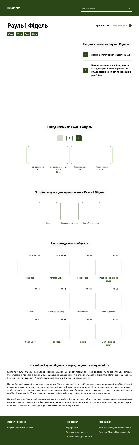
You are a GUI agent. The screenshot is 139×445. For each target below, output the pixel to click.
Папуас (30, 311)
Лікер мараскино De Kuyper (58, 168)
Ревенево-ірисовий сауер (108, 279)
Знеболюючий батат (108, 343)
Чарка (48, 223)
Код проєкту (72, 427)
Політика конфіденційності (79, 436)
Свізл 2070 (30, 342)
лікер (19, 34)
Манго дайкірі (108, 311)
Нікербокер (82, 278)
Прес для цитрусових (69, 223)
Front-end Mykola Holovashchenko (114, 432)
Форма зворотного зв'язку (20, 427)
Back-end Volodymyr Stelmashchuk (114, 427)
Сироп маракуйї (80, 167)
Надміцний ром (37, 167)
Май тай (30, 278)
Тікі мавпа (56, 342)
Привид (82, 342)
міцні (34, 34)
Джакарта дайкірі (56, 311)
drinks (13, 8)
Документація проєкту (77, 432)
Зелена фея (82, 311)
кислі (10, 34)
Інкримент (79, 138)
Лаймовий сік (102, 167)
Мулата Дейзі (56, 278)
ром (27, 34)
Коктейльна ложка (91, 223)
